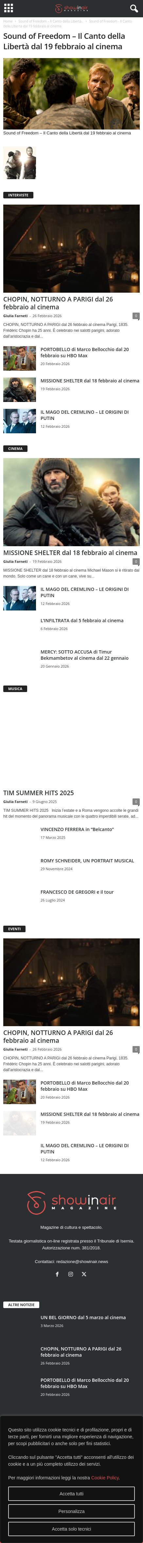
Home (7, 21)
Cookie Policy (105, 1477)
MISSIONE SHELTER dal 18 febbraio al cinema (90, 381)
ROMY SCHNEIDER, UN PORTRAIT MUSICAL (87, 860)
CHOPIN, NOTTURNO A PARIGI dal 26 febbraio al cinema (58, 303)
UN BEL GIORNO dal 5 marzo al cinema (83, 1317)
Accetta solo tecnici (71, 1529)
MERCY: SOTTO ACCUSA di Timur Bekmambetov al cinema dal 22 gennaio (85, 655)
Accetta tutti (71, 1493)
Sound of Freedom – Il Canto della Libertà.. (50, 21)
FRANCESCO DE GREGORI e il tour (77, 892)
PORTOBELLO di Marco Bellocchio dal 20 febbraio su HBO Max (85, 352)
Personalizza (71, 1511)
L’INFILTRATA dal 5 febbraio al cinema (82, 620)
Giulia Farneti (15, 315)
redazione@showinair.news (82, 1261)
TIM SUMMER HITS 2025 (38, 793)
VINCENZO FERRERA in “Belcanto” (77, 829)
